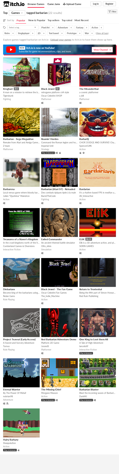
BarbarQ (84, 138)
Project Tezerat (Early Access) (19, 339)
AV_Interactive (86, 196)
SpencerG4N (85, 146)
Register (109, 3)
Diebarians (9, 289)
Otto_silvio (46, 246)
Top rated (67, 20)
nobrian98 (8, 396)
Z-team (6, 146)
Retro (7, 33)
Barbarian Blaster (89, 389)
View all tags (102, 33)
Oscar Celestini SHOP (51, 95)
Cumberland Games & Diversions (19, 246)
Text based (54, 33)
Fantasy (79, 27)
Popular (21, 20)
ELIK (81, 239)
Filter (112, 11)
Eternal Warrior (11, 389)
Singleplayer (23, 33)
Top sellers (53, 20)
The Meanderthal (89, 88)
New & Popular (36, 20)
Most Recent (82, 20)
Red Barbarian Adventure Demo (58, 339)
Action (95, 27)
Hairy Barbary (10, 439)
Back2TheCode (48, 196)
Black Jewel (48, 88)
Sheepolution (9, 443)
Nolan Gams (9, 296)
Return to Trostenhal (90, 289)
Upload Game (72, 3)
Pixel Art (45, 27)
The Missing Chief (51, 389)
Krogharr (8, 88)
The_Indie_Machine (50, 296)
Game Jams (53, 3)
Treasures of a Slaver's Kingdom (20, 239)
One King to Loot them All (93, 339)
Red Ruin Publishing (88, 296)
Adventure (63, 27)
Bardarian (84, 189)
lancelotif (83, 346)
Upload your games (60, 39)
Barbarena (9, 189)
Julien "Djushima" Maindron (16, 196)
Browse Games (36, 3)
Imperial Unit (47, 146)
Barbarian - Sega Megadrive (18, 138)
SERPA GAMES (86, 246)
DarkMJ (83, 396)
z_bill (81, 95)
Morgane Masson (49, 393)
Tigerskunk (8, 95)
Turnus (6, 346)
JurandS (45, 346)
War (87, 33)
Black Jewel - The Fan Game (57, 289)
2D (39, 33)
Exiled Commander (51, 239)
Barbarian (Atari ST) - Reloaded (58, 189)
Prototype (72, 33)
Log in (96, 3)
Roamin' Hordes (49, 138)
